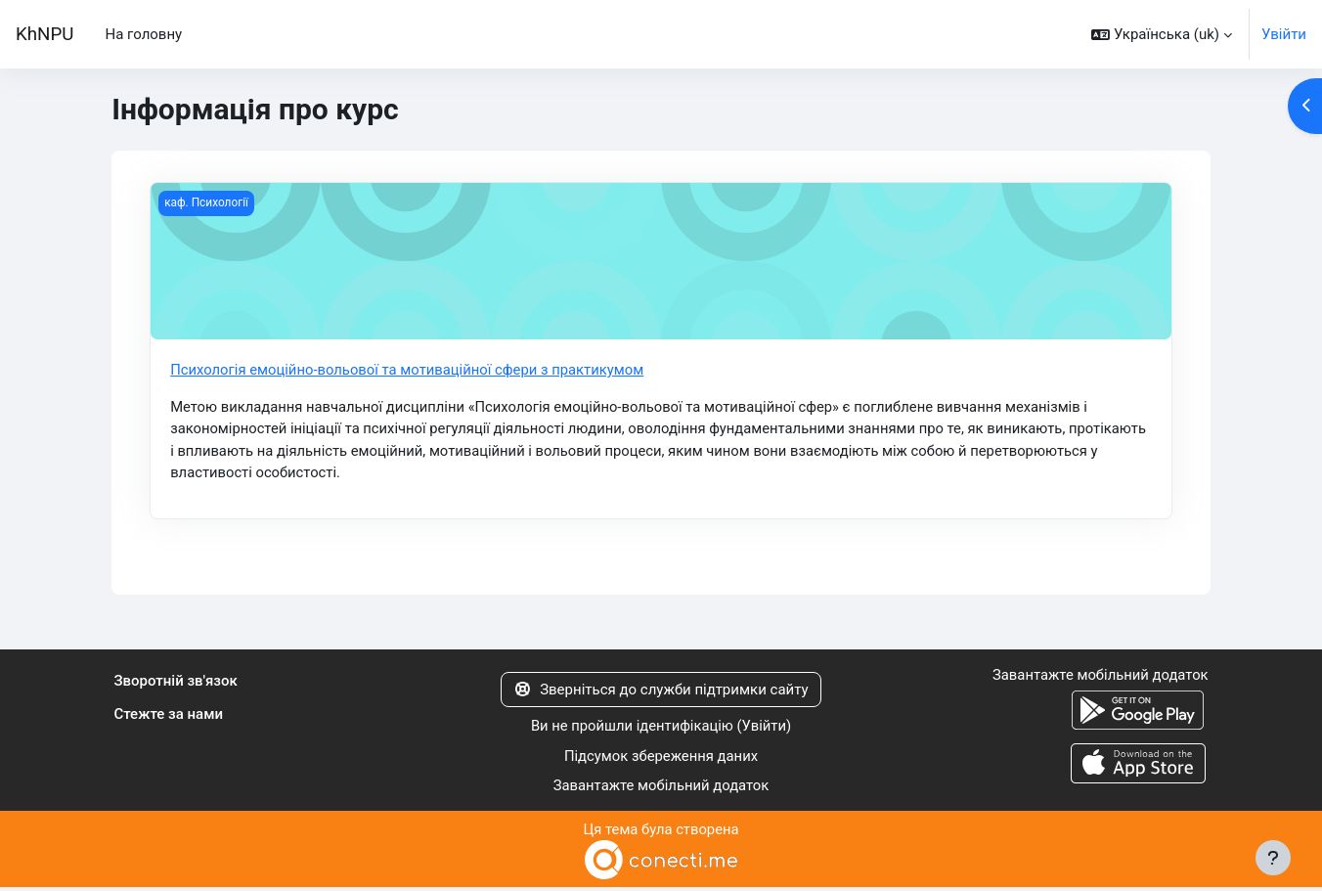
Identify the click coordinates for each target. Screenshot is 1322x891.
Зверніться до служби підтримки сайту (660, 691)
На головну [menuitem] (143, 34)
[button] (1162, 34)
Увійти (1283, 34)
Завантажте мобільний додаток (660, 788)
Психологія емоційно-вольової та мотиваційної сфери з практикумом (409, 370)
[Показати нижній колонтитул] (1273, 857)
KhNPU (44, 34)
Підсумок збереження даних (661, 758)
